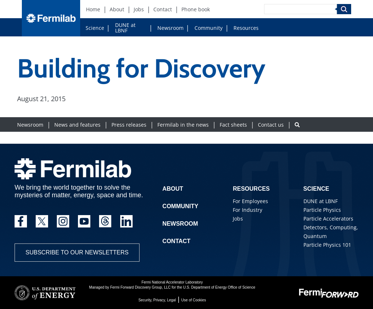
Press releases (128, 124)
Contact (176, 241)
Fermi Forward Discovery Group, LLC (140, 287)
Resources (246, 28)
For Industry (247, 209)
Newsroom (170, 28)
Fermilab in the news (183, 124)
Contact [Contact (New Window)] (162, 9)
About (172, 189)
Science (95, 28)
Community (209, 28)
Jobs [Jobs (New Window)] (139, 9)
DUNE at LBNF (125, 27)
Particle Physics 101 (327, 244)
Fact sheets (233, 124)
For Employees (250, 201)
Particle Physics (322, 209)
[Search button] (297, 124)
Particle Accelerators (328, 218)
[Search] (300, 9)
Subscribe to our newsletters (77, 252)
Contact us (271, 124)
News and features (77, 124)
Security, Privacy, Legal (157, 300)
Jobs (238, 218)
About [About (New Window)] (117, 9)
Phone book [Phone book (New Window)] (195, 9)
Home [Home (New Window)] (93, 9)
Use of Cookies (193, 300)
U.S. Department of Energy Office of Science (219, 287)
